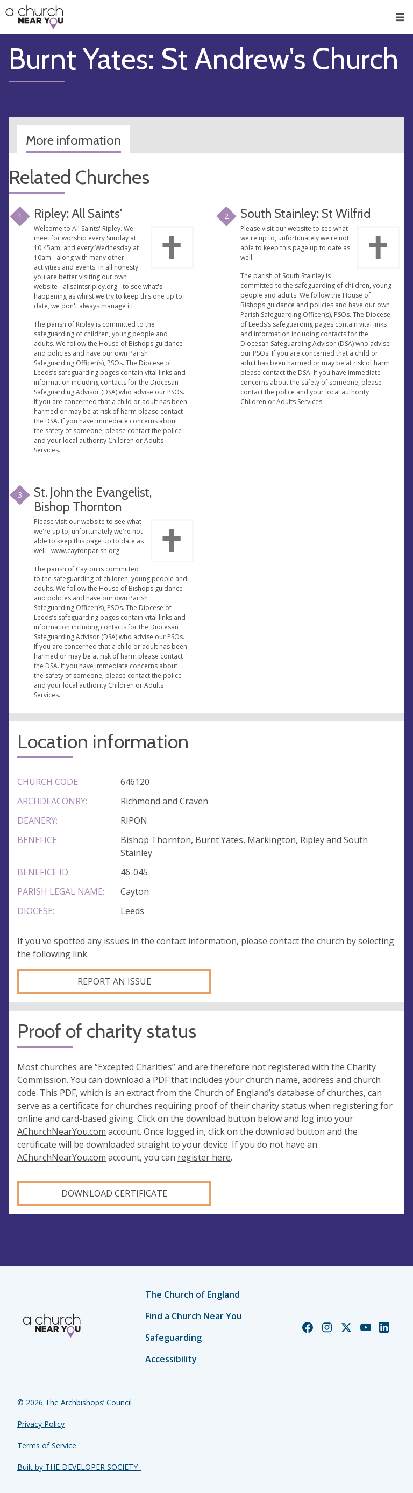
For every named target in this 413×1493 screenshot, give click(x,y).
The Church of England (192, 1294)
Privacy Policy (41, 1424)
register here (204, 1157)
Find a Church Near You (193, 1316)
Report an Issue (114, 981)
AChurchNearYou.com (61, 1131)
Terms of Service (46, 1445)
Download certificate (114, 1193)
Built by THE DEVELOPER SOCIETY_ (79, 1467)
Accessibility (171, 1359)
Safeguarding (173, 1337)
